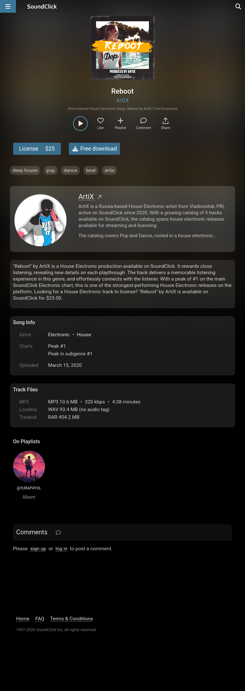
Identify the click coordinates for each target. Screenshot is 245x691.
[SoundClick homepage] (42, 6)
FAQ (39, 619)
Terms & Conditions (71, 619)
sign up (38, 549)
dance (70, 170)
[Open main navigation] (8, 6)
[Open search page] (238, 6)
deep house (25, 170)
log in (61, 549)
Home (22, 619)
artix (109, 170)
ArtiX (122, 100)
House (84, 335)
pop (51, 170)
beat (91, 170)
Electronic (59, 335)
